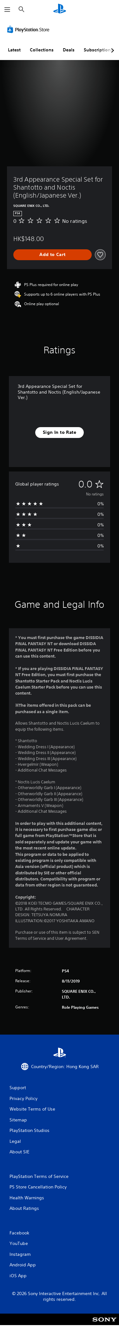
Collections (42, 50)
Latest (14, 50)
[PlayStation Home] (60, 9)
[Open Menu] (7, 9)
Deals (69, 50)
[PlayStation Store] (29, 29)
